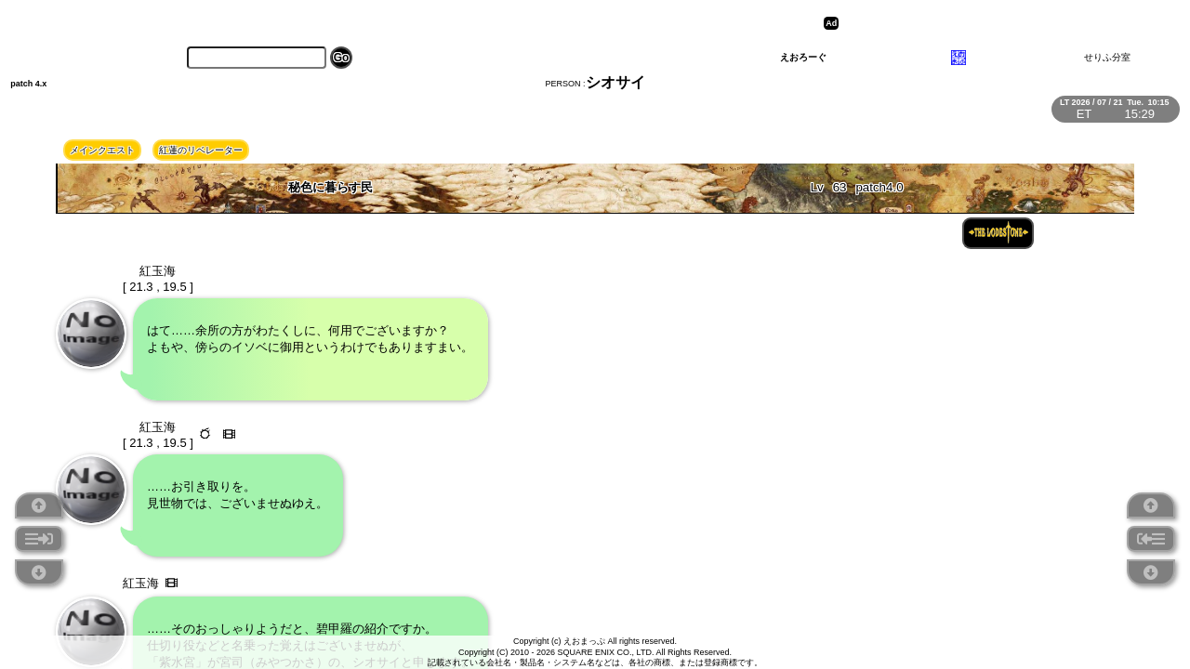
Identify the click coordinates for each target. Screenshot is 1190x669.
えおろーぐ (803, 57)
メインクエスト (102, 150)
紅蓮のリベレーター (201, 150)
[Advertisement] (987, 23)
